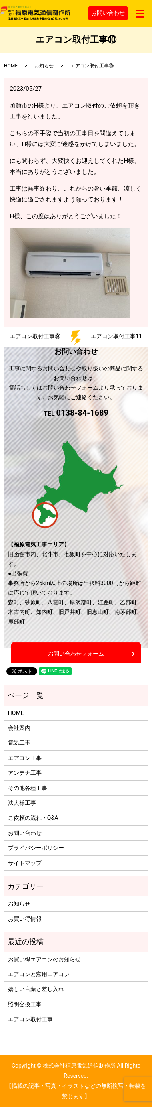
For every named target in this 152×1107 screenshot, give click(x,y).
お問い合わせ (108, 13)
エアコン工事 (25, 758)
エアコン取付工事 (30, 1019)
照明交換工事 (25, 1004)
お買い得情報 (25, 919)
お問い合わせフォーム (76, 653)
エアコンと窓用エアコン (39, 974)
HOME (11, 66)
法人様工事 (22, 803)
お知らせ (44, 66)
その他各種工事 (27, 788)
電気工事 (19, 742)
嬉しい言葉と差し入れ (36, 989)
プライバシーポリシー (36, 848)
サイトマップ (25, 863)
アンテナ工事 (25, 773)
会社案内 (19, 728)
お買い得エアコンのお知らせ (44, 959)
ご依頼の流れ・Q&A (33, 818)
